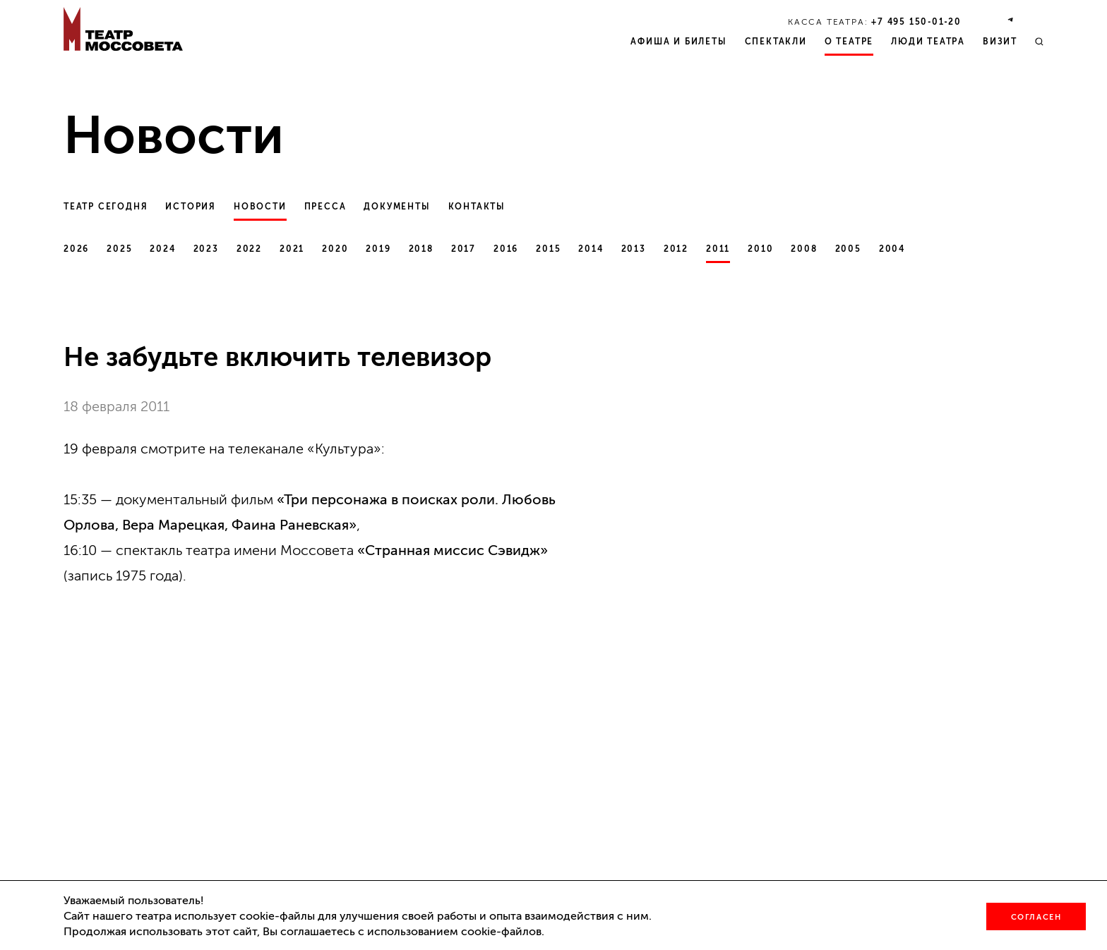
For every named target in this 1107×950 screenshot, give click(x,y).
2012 (676, 249)
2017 (463, 249)
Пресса (325, 207)
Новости (260, 207)
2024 (162, 249)
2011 (718, 249)
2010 (760, 249)
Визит (1000, 42)
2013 (633, 249)
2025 (119, 249)
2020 (335, 249)
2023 (206, 249)
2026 (76, 249)
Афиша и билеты (678, 42)
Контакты (476, 207)
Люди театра (928, 42)
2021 (292, 249)
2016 (505, 249)
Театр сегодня (106, 207)
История (190, 207)
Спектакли (776, 42)
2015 (548, 249)
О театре (849, 42)
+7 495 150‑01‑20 (916, 22)
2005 (848, 249)
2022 (249, 249)
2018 (421, 249)
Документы (397, 207)
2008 (804, 249)
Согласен (1036, 917)
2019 (378, 249)
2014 (590, 249)
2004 (892, 249)
